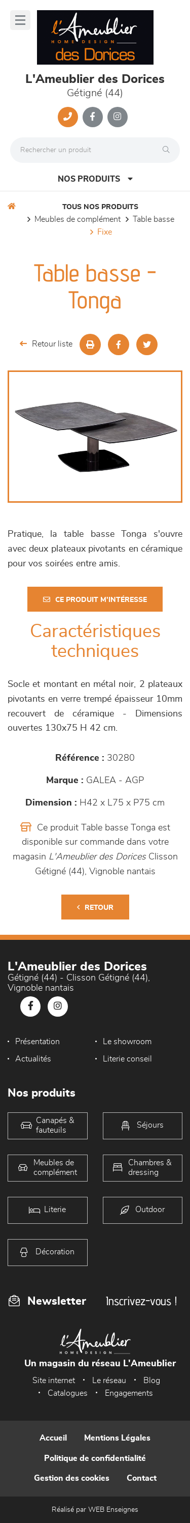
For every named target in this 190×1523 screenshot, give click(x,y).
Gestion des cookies (71, 1478)
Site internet (53, 1380)
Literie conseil (127, 1059)
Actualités (33, 1059)
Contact (142, 1478)
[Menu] (20, 20)
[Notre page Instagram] (117, 117)
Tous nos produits (100, 207)
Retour (95, 907)
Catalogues (68, 1393)
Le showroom (127, 1042)
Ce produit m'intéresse (95, 600)
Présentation (37, 1042)
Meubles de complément (77, 219)
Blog (151, 1380)
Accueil (53, 1438)
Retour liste (46, 343)
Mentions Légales (117, 1438)
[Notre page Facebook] (93, 117)
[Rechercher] (169, 150)
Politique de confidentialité (95, 1458)
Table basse (153, 219)
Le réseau (109, 1380)
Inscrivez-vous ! (141, 1301)
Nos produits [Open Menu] (95, 179)
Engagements (129, 1393)
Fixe (104, 232)
